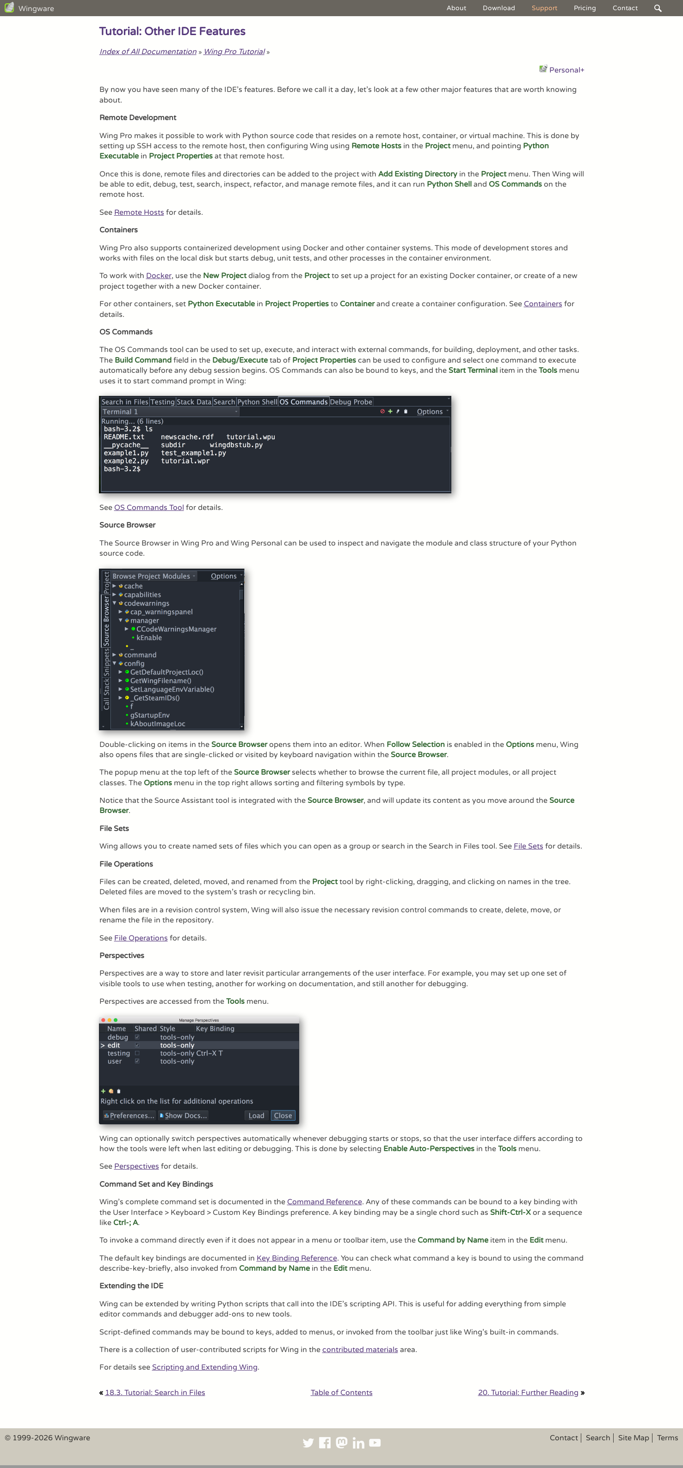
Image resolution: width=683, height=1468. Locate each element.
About (456, 8)
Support (544, 8)
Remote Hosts (139, 212)
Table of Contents (342, 1392)
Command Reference (324, 1202)
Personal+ (567, 70)
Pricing (585, 8)
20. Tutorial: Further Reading (528, 1392)
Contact (625, 8)
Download (499, 8)
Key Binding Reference (297, 1258)
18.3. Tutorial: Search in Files (155, 1392)
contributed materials (360, 1349)
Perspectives (136, 1166)
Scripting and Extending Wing (205, 1367)
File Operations (141, 938)
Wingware (36, 8)
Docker (159, 275)
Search (598, 1438)
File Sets (528, 846)
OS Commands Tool (149, 507)
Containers (543, 304)
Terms (667, 1438)
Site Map (633, 1438)
